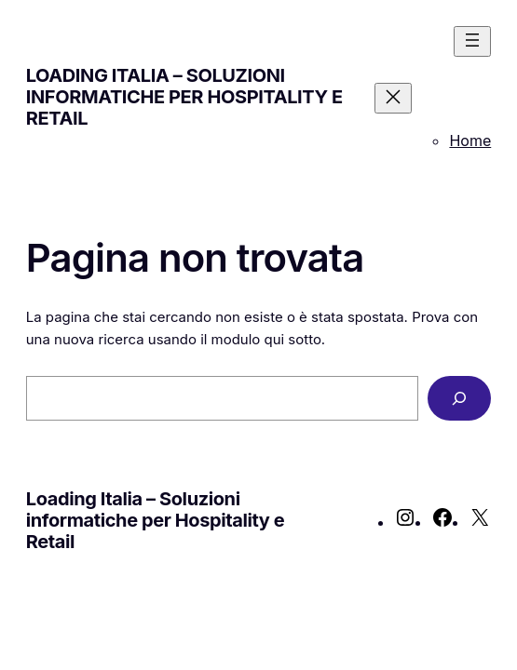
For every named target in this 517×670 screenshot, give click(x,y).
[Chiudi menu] (393, 98)
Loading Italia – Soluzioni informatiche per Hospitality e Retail (184, 96)
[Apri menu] (472, 41)
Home (470, 140)
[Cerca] (459, 398)
